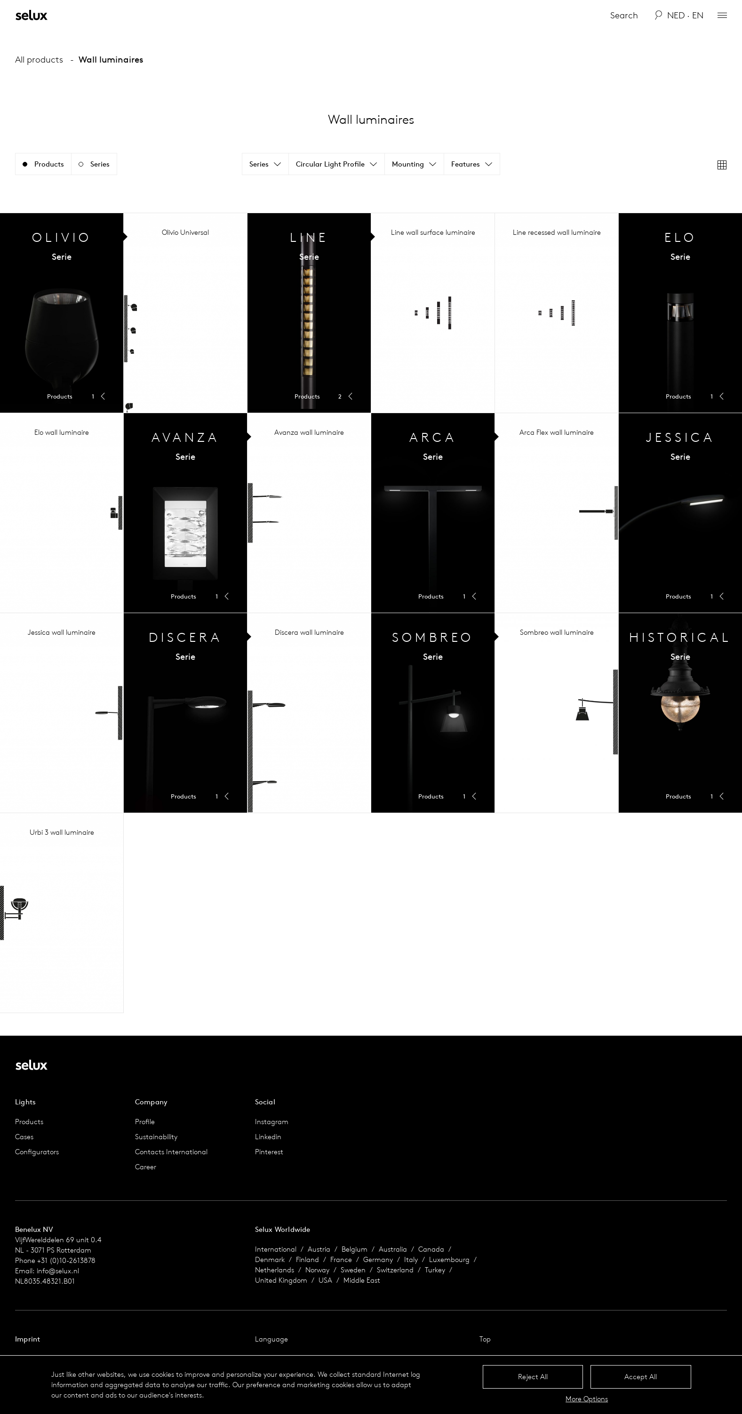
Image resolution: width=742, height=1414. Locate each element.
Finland (307, 1259)
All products (39, 59)
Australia (393, 1249)
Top (485, 1338)
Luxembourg (449, 1259)
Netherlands (274, 1269)
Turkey (435, 1269)
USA (325, 1280)
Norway (317, 1269)
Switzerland (395, 1269)
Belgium (354, 1249)
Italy (411, 1259)
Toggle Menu (61, 313)
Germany (378, 1259)
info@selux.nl (58, 1270)
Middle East (361, 1280)
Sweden (353, 1269)
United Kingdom (281, 1280)
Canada (431, 1249)
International (275, 1249)
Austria (319, 1249)
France (341, 1259)
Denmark (270, 1259)
